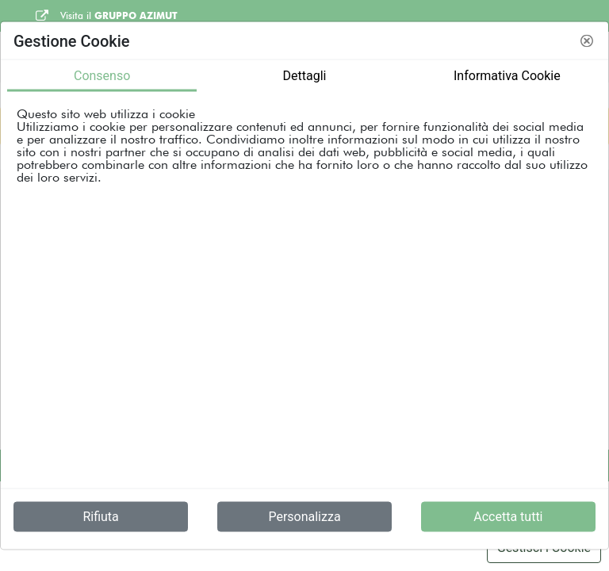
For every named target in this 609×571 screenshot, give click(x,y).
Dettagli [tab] (305, 75)
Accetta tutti (507, 516)
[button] (586, 40)
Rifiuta (100, 516)
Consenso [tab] (102, 75)
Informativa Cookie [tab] (507, 75)
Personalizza (304, 516)
